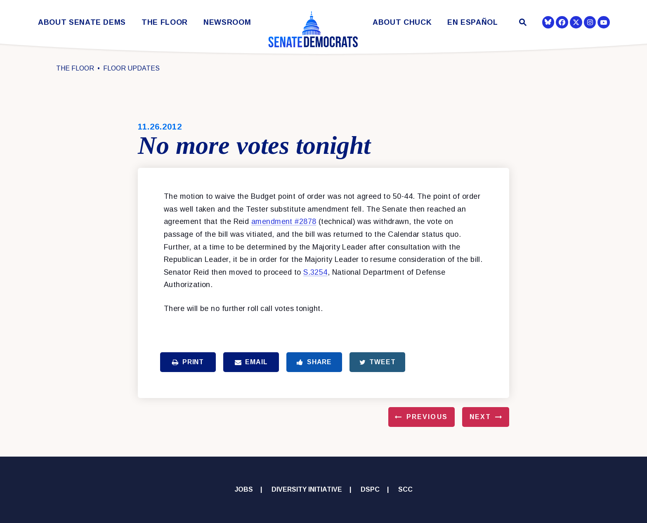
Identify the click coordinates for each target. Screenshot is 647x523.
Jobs (244, 489)
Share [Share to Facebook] (314, 361)
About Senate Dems (82, 22)
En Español (472, 22)
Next (480, 416)
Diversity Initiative (307, 489)
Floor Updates (131, 68)
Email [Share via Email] (251, 361)
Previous (427, 416)
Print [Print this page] (188, 361)
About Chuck (402, 22)
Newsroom (227, 22)
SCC (405, 489)
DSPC (370, 489)
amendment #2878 (283, 221)
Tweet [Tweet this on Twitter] (377, 361)
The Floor (165, 22)
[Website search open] (522, 23)
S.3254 (315, 272)
